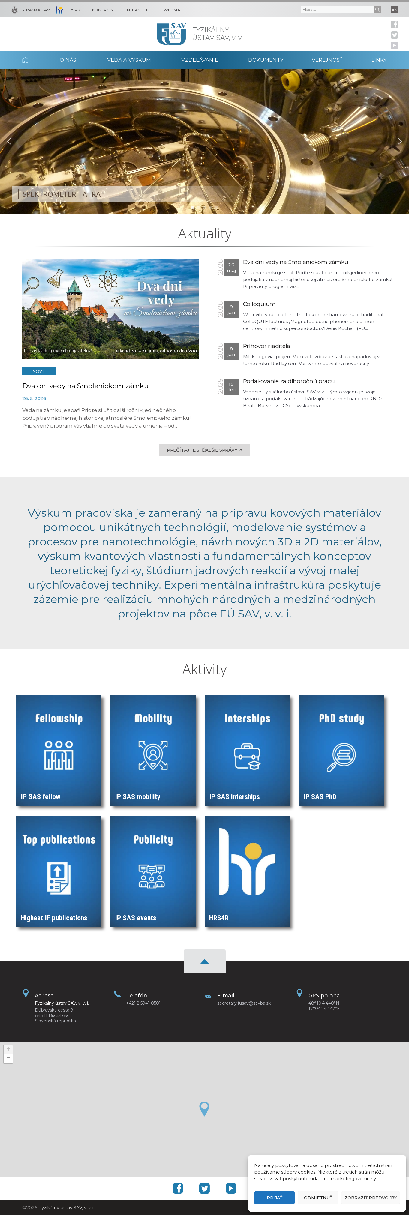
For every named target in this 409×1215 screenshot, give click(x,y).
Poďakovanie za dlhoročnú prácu (289, 381)
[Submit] (377, 9)
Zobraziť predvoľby (370, 1198)
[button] (9, 141)
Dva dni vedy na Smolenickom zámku (85, 386)
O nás (68, 60)
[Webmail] (171, 9)
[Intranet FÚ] (136, 9)
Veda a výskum (129, 60)
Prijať (274, 1198)
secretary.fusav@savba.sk (244, 1003)
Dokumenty (266, 60)
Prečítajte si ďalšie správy (204, 449)
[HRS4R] (66, 9)
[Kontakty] (100, 9)
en (394, 9)
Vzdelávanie (199, 60)
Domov (33, 60)
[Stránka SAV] (30, 9)
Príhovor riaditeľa (266, 346)
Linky (379, 60)
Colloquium (259, 304)
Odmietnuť (318, 1198)
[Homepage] (171, 34)
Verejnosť (327, 60)
